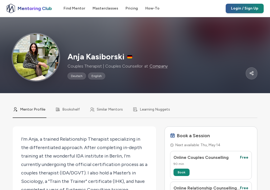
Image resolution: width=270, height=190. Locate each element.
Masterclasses (105, 8)
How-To (152, 8)
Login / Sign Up (244, 8)
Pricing (132, 8)
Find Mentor (74, 8)
